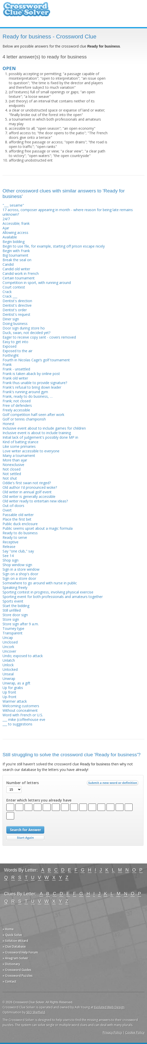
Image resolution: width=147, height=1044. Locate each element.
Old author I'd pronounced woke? (30, 487)
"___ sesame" (13, 205)
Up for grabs (13, 687)
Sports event (13, 601)
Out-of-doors (13, 505)
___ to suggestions (17, 724)
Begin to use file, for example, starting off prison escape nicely (54, 246)
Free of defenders (17, 405)
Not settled (12, 473)
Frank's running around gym (25, 391)
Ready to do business (20, 532)
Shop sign (10, 560)
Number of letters (22, 783)
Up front (9, 692)
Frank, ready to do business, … (28, 396)
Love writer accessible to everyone (31, 451)
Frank (7, 364)
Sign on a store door (19, 578)
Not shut (10, 478)
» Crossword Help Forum (20, 952)
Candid (8, 264)
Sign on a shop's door (20, 573)
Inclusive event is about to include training (37, 432)
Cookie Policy (134, 1032)
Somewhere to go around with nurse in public (40, 583)
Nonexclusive (13, 464)
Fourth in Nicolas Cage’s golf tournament (36, 360)
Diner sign (11, 319)
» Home (8, 929)
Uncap (8, 637)
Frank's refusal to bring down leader (32, 387)
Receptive (10, 542)
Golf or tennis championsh (24, 419)
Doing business (15, 323)
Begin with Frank (16, 250)
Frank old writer (15, 378)
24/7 (6, 218)
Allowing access (15, 232)
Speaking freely (15, 587)
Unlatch (9, 660)
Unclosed (10, 642)
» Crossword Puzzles (18, 975)
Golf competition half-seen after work (33, 414)
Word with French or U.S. (23, 715)
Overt (7, 510)
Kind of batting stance (20, 441)
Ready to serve (15, 537)
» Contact (9, 981)
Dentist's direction (17, 300)
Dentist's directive (17, 305)
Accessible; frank (16, 223)
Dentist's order (15, 309)
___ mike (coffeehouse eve (24, 719)
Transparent (13, 633)
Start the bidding (16, 605)
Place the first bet (17, 519)
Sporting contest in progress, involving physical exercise (48, 592)
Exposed (9, 346)
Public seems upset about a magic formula (38, 528)
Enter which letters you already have (38, 800)
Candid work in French (21, 273)
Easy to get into (15, 341)
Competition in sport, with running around (37, 282)
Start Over (25, 837)
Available (10, 237)
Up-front (9, 696)
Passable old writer (18, 514)
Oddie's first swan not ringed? (27, 482)
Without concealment (20, 710)
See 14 (8, 555)
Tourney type (13, 628)
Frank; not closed (17, 400)
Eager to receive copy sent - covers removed (39, 337)
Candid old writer (16, 268)
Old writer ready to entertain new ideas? (35, 501)
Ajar (6, 228)
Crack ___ (10, 296)
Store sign (11, 619)
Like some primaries (19, 446)
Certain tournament (19, 278)
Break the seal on (17, 259)
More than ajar (15, 460)
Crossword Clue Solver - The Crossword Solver (27, 11)
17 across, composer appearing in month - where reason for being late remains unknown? (68, 212)
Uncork (8, 646)
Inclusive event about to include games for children (44, 428)
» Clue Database (14, 946)
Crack (7, 291)
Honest (8, 423)
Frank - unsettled (16, 369)
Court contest (14, 287)
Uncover (9, 651)
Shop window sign (17, 564)
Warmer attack (15, 701)
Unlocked (10, 669)
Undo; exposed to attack (23, 655)
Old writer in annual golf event (27, 492)
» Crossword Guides (17, 970)
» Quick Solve (12, 935)
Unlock (8, 664)
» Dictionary (11, 964)
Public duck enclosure (20, 523)
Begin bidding (14, 241)
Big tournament (15, 255)
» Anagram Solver (15, 958)
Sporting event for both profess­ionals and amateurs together (53, 596)
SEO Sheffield (35, 1012)
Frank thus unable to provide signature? (35, 382)
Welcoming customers (21, 705)
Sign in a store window (21, 569)
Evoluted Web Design (109, 1007)
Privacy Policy (112, 1032)
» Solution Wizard (15, 941)
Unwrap (9, 678)
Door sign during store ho (24, 328)
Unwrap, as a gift (16, 683)
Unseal (8, 674)
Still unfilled (12, 610)
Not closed (11, 469)
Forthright (11, 355)
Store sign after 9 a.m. (21, 623)
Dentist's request (16, 314)
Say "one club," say (18, 551)
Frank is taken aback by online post (31, 373)
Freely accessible (16, 410)
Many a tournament (19, 455)
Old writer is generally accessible (29, 496)
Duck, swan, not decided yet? (26, 332)
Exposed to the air (17, 350)
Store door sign (15, 614)
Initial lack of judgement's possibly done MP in (40, 437)
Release (9, 546)
